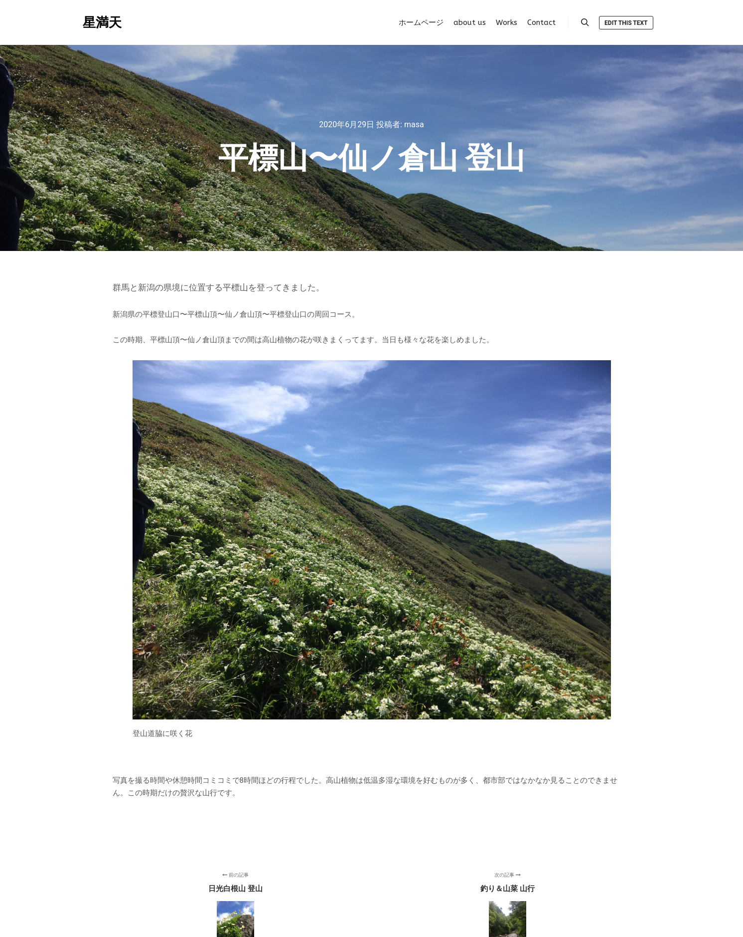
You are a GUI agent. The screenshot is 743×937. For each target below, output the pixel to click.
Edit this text (625, 22)
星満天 (102, 22)
